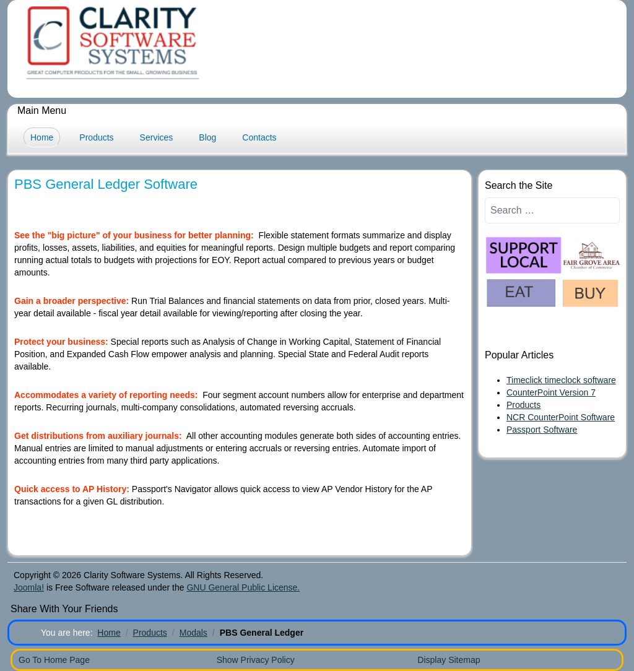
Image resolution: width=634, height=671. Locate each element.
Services (156, 137)
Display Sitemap (448, 660)
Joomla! (29, 587)
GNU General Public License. (243, 587)
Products (96, 137)
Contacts (259, 137)
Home (41, 137)
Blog (207, 137)
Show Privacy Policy (256, 660)
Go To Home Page (54, 660)
